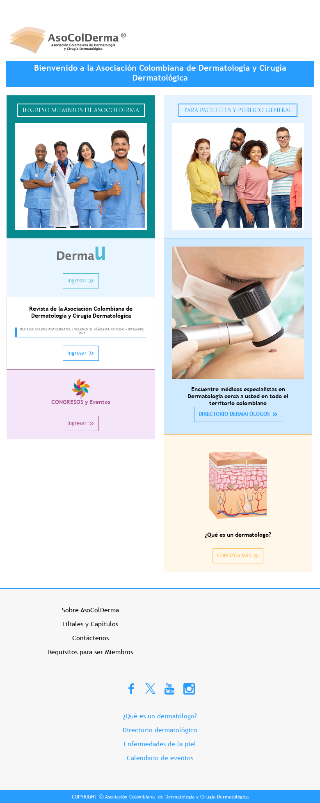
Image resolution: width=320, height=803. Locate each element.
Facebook (131, 688)
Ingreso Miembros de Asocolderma (81, 110)
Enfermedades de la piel (160, 744)
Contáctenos (90, 638)
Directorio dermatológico (160, 730)
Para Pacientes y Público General (238, 110)
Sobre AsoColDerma (90, 610)
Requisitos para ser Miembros (90, 652)
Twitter (150, 688)
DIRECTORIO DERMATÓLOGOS (234, 414)
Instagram (189, 688)
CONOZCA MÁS (234, 555)
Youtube (169, 688)
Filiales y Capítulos (90, 624)
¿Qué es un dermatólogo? (160, 716)
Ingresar (77, 280)
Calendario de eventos (160, 758)
